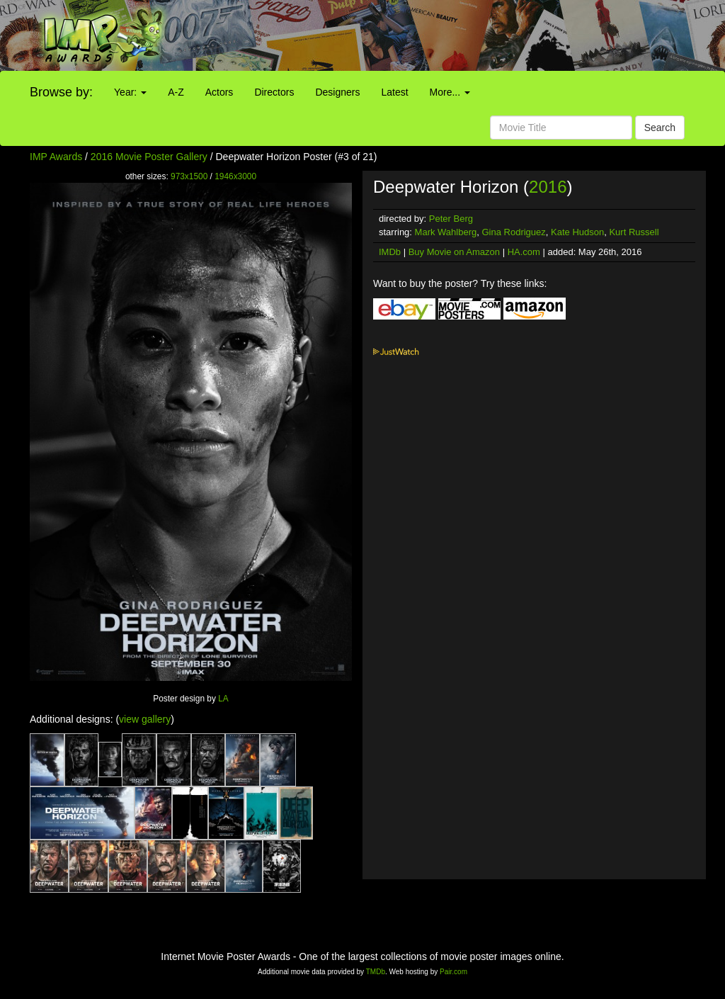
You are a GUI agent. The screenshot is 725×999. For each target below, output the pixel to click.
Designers (337, 92)
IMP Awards (56, 156)
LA (223, 699)
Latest (394, 92)
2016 (547, 186)
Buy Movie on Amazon (454, 252)
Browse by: (61, 92)
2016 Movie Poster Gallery (149, 156)
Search (659, 127)
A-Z (176, 92)
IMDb (390, 252)
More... (450, 92)
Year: (130, 92)
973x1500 (189, 176)
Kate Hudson (577, 232)
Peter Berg (451, 218)
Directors (274, 92)
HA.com (524, 252)
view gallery (145, 719)
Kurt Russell (633, 232)
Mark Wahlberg (446, 232)
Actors (219, 92)
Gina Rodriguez (513, 232)
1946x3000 (235, 176)
